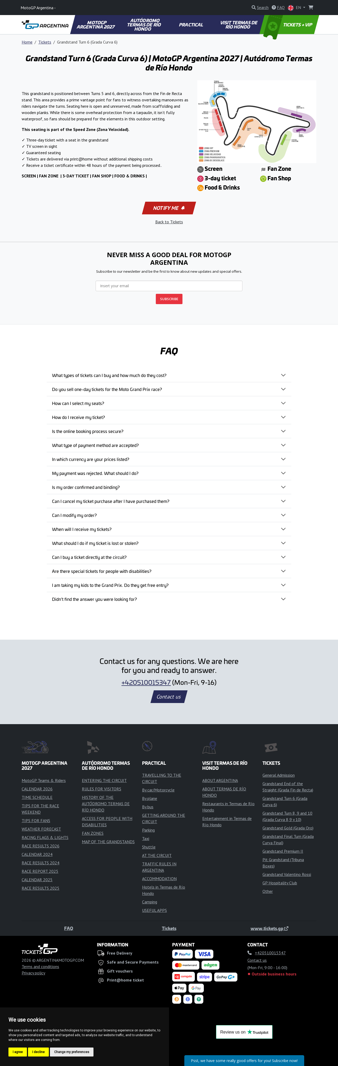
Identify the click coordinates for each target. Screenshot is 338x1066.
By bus (147, 806)
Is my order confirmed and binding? (86, 487)
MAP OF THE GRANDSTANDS (108, 841)
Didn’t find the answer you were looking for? (94, 599)
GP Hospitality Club (279, 882)
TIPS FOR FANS (36, 820)
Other (267, 891)
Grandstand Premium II (282, 851)
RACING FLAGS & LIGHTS (45, 837)
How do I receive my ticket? (78, 417)
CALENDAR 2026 (37, 788)
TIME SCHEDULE (37, 797)
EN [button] (295, 8)
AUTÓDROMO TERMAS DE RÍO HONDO (144, 24)
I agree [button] (18, 1052)
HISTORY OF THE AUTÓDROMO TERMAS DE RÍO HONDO (106, 804)
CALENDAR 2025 (37, 879)
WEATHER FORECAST (41, 829)
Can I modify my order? (74, 515)
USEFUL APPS (154, 910)
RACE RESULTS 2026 (40, 845)
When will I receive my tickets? (81, 529)
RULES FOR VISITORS (101, 788)
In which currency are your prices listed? (90, 459)
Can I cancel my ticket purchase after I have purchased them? (110, 501)
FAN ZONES (93, 833)
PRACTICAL (191, 24)
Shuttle (149, 847)
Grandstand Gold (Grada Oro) (287, 828)
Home (27, 42)
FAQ (68, 928)
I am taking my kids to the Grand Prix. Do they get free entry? (110, 585)
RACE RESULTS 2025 (40, 888)
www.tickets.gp (269, 928)
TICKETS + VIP (288, 24)
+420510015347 (146, 682)
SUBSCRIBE (169, 298)
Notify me (168, 208)
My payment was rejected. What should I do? (95, 473)
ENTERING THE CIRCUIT (104, 780)
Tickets (44, 42)
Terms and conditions (40, 966)
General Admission (278, 775)
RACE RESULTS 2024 (40, 862)
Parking (148, 830)
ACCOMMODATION (159, 878)
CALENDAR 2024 (37, 854)
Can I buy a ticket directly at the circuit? (89, 557)
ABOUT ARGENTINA (220, 780)
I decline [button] (38, 1052)
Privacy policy (33, 972)
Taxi (145, 838)
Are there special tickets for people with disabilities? (101, 571)
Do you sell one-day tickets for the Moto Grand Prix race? (107, 389)
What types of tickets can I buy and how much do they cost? (109, 375)
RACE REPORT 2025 (40, 871)
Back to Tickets (169, 221)
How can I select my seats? (78, 403)
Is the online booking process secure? (87, 431)
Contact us (169, 696)
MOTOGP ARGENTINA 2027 (96, 24)
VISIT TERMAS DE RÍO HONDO (239, 24)
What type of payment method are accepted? (95, 445)
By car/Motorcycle (158, 790)
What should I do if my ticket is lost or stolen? (95, 543)
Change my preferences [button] (71, 1052)
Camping (149, 901)
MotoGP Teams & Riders (44, 780)
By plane (149, 798)
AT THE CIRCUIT (157, 855)
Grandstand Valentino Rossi (286, 874)
